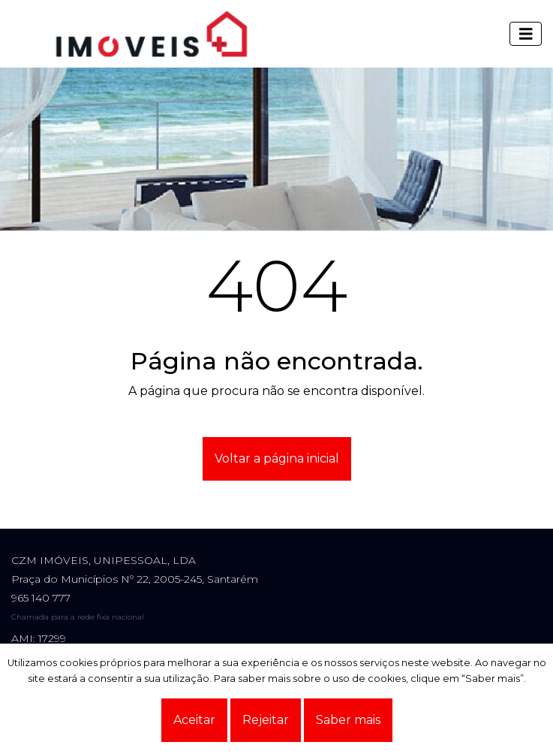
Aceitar (194, 720)
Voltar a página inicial (277, 458)
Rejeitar (265, 720)
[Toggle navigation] (525, 34)
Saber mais (348, 720)
